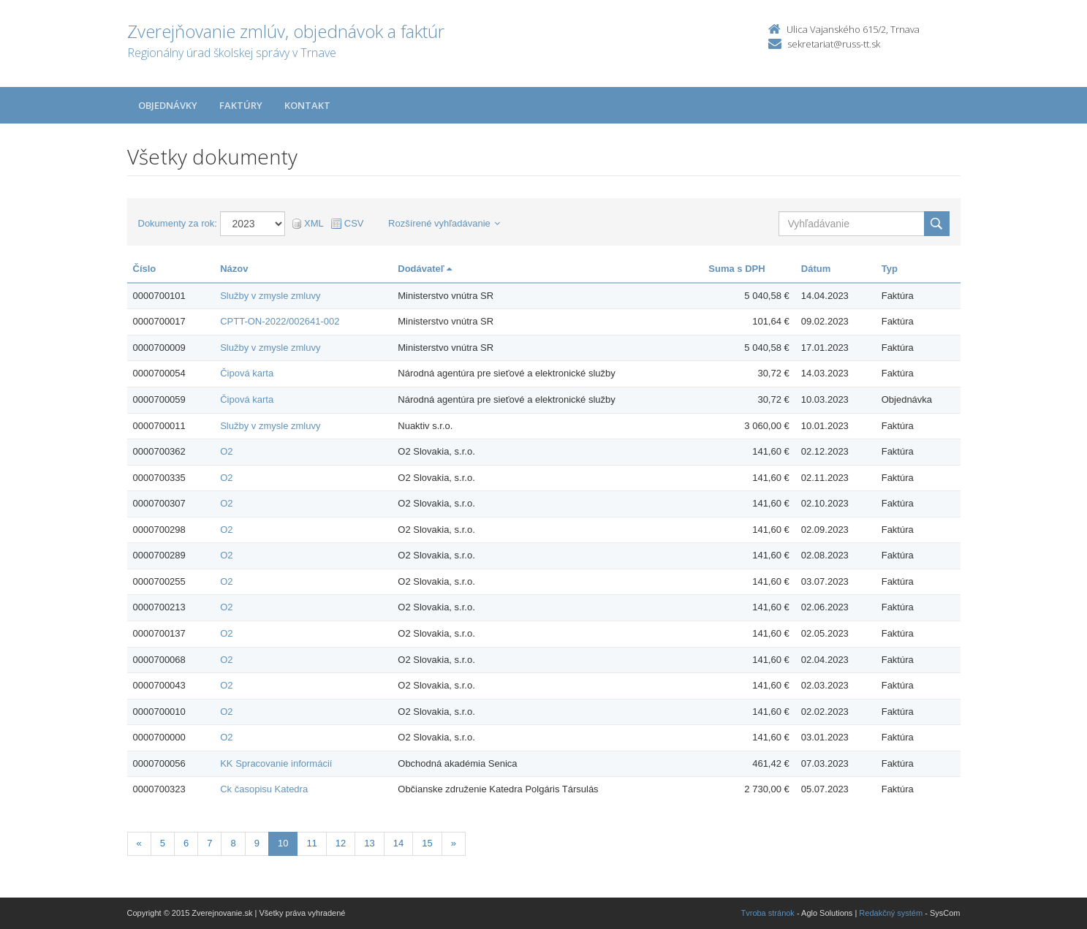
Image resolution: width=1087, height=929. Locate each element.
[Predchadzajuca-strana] (139, 844)
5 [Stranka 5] (162, 843)
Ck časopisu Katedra (264, 789)
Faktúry (240, 105)
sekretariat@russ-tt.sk (833, 43)
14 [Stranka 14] (398, 843)
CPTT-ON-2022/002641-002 (279, 321)
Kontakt (307, 105)
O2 (226, 451)
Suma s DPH (736, 268)
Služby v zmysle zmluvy (270, 295)
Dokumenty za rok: (177, 223)
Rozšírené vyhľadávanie (444, 223)
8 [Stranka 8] (232, 843)
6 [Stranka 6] (186, 843)
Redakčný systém (891, 913)
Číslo (144, 268)
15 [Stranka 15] (427, 843)
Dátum (815, 268)
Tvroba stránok (768, 913)
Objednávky (167, 105)
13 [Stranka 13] (369, 843)
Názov (234, 268)
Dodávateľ (425, 268)
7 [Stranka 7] (209, 843)
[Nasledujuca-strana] (454, 844)
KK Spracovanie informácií (276, 763)
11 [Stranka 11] (311, 843)
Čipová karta (246, 373)
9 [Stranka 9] (257, 843)
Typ (890, 268)
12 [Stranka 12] (341, 843)
